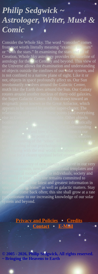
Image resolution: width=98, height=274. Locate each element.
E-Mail (65, 226)
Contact (41, 226)
